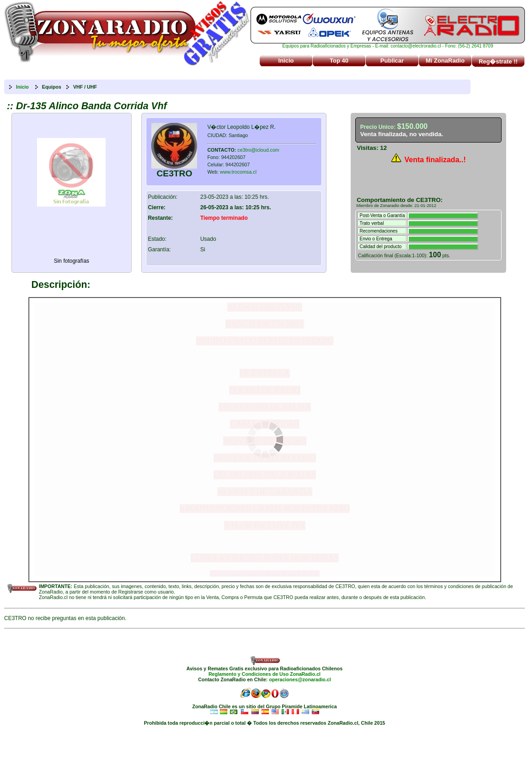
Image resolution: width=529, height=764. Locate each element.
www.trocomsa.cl (238, 172)
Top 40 (339, 60)
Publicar (392, 60)
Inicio (286, 60)
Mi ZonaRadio (445, 60)
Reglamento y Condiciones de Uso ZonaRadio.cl (264, 674)
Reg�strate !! (498, 61)
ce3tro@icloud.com (258, 150)
